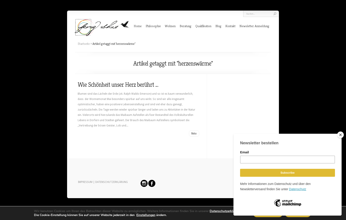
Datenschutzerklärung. (226, 211)
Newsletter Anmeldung (254, 26)
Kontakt (230, 26)
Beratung (185, 26)
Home (138, 26)
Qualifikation (203, 26)
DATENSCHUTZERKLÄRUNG (111, 182)
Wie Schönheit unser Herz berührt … (118, 84)
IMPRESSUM (85, 182)
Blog (218, 26)
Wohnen (170, 26)
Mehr (194, 133)
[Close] (340, 135)
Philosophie (153, 26)
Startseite (84, 44)
